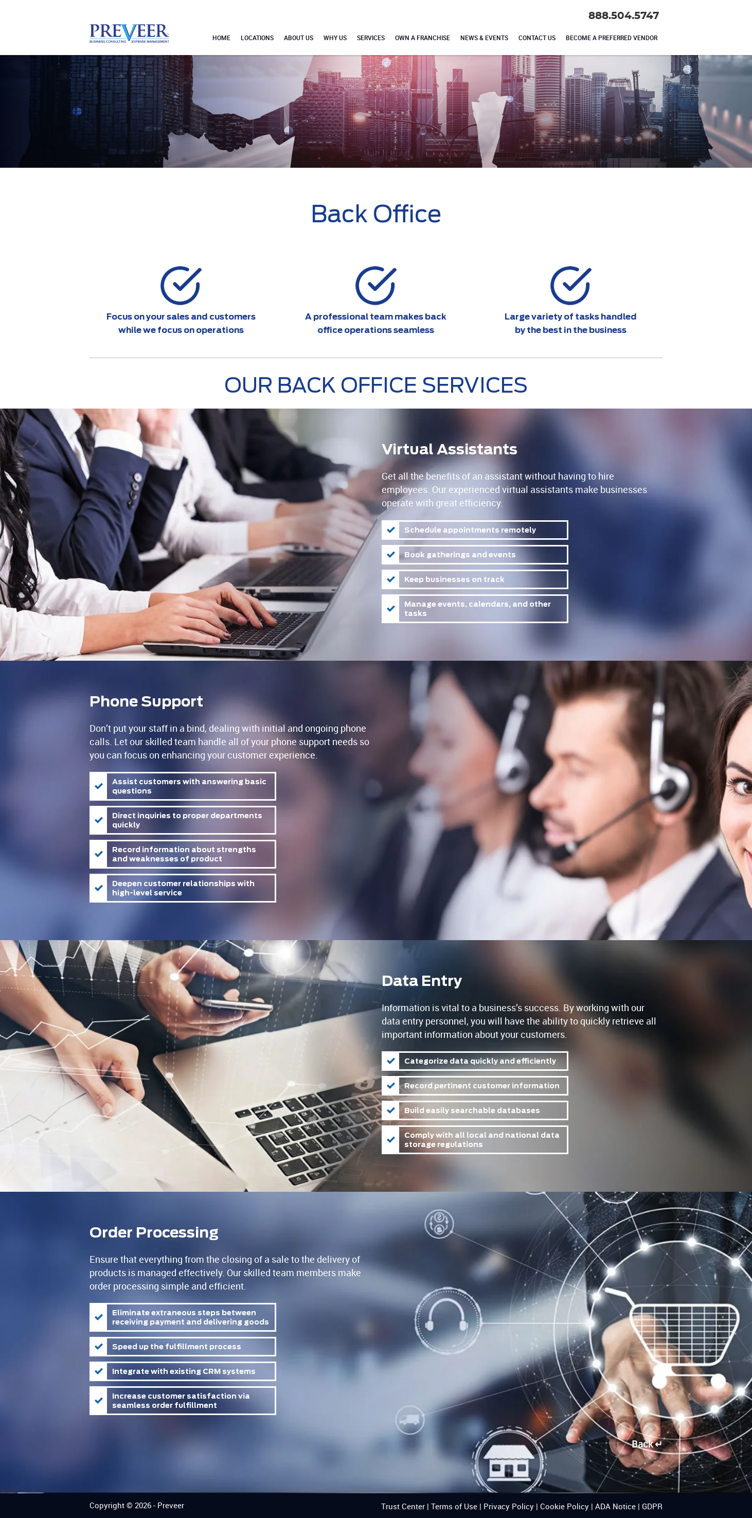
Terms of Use (454, 1506)
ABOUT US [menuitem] (298, 37)
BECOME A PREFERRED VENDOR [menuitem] (611, 37)
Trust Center (403, 1506)
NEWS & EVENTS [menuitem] (484, 37)
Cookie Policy (564, 1506)
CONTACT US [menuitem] (537, 37)
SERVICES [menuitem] (371, 37)
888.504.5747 (623, 16)
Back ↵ (647, 1444)
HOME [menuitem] (221, 37)
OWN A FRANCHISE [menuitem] (422, 37)
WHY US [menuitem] (335, 37)
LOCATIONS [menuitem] (257, 37)
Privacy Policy (509, 1506)
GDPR (652, 1506)
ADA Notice (615, 1506)
